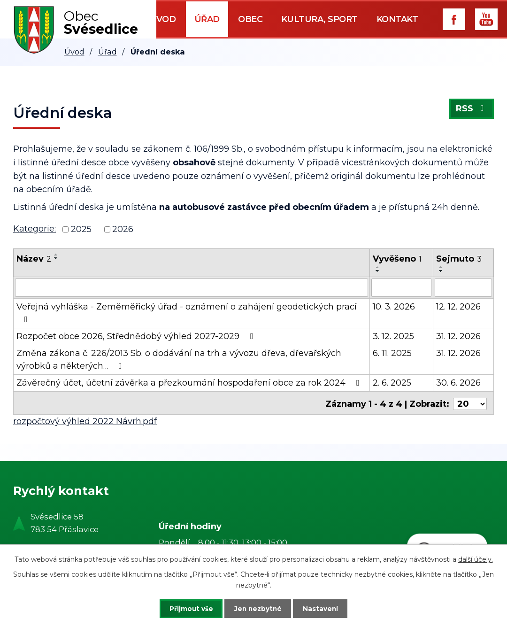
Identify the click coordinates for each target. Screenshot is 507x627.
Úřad (207, 19)
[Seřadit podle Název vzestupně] (56, 254)
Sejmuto (459, 259)
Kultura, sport (319, 19)
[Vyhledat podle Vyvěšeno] (401, 287)
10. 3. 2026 (394, 306)
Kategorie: (34, 229)
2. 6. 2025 (392, 382)
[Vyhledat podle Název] (191, 287)
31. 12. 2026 (458, 336)
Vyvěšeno (397, 259)
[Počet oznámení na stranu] (470, 401)
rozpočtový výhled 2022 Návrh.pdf (85, 419)
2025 (81, 229)
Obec (250, 19)
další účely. (475, 559)
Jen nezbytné (258, 608)
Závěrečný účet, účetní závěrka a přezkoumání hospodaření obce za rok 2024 (189, 382)
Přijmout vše (187, 608)
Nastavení (325, 608)
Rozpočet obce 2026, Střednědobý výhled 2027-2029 (136, 336)
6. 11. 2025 (392, 353)
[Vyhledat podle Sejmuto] (463, 287)
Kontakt (397, 19)
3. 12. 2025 (393, 336)
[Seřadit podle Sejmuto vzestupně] (441, 267)
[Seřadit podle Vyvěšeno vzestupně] (378, 267)
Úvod (162, 19)
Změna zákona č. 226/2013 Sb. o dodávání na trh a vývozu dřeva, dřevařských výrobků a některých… (178, 359)
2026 (122, 229)
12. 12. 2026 (458, 306)
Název (33, 259)
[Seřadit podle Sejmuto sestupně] (441, 271)
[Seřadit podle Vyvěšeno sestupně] (378, 271)
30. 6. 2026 (458, 382)
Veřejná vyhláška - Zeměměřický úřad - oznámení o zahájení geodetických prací (186, 312)
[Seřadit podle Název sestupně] (56, 258)
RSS (471, 110)
